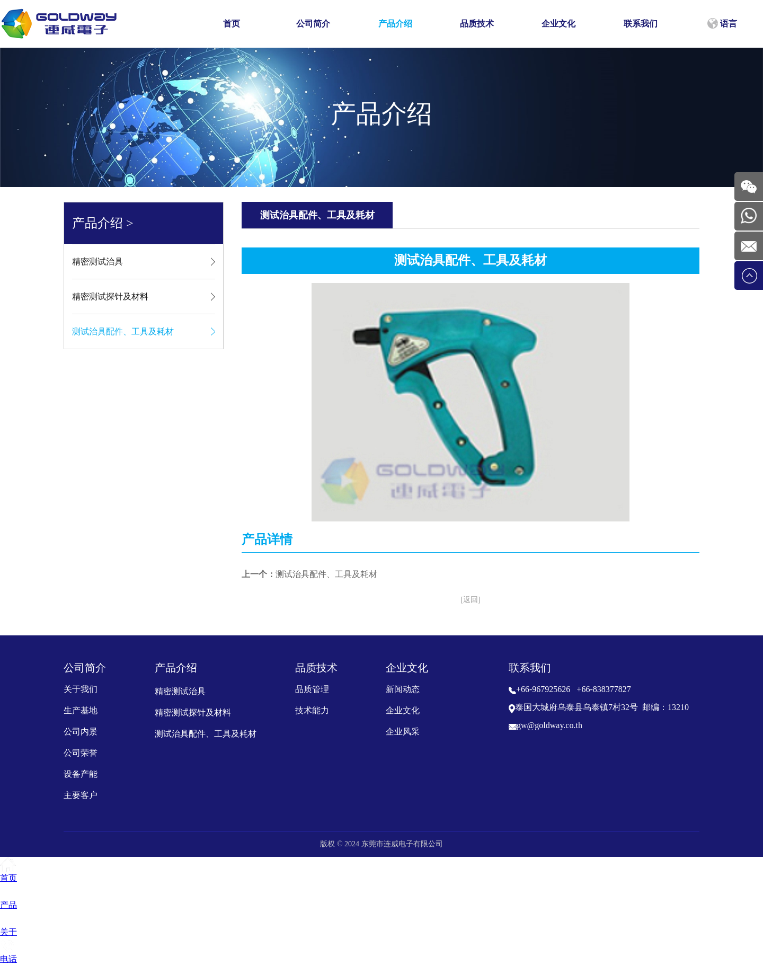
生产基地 (80, 710)
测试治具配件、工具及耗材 (123, 331)
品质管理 (312, 689)
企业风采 (403, 731)
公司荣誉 (80, 752)
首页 (231, 23)
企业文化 (558, 23)
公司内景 (80, 731)
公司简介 (313, 23)
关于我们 (80, 689)
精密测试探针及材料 (110, 296)
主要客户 (80, 795)
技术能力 (312, 710)
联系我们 (641, 23)
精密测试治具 (97, 261)
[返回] (470, 600)
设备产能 (80, 773)
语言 (722, 23)
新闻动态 (403, 689)
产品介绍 (395, 23)
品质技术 (477, 23)
